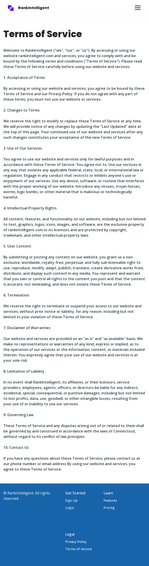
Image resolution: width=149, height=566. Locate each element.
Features (110, 500)
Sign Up (71, 500)
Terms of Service (78, 549)
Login (69, 507)
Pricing (109, 507)
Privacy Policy (75, 541)
